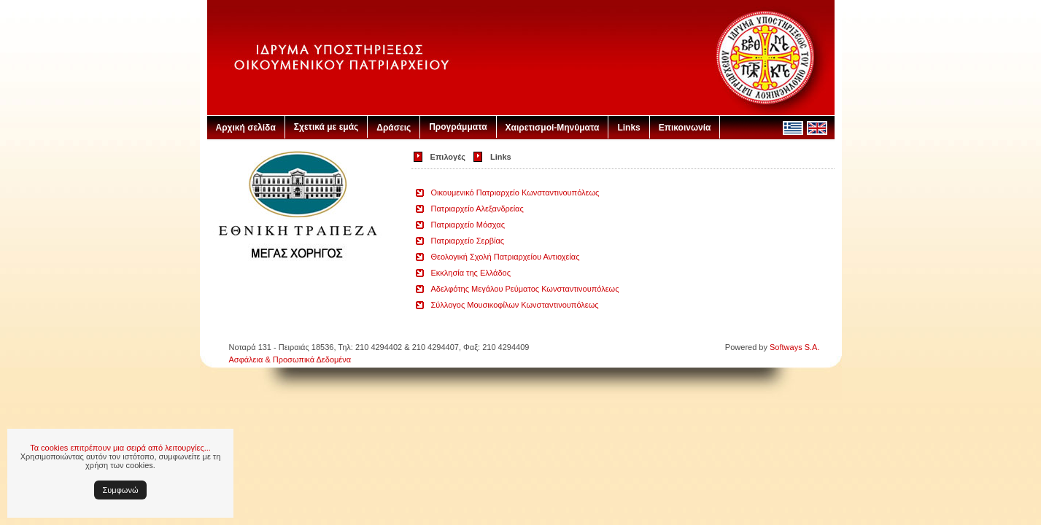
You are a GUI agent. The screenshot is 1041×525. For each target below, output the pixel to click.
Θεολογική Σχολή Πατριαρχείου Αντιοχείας (505, 256)
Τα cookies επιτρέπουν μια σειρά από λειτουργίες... (120, 447)
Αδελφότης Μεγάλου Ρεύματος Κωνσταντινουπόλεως (525, 288)
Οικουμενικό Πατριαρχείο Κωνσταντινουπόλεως (515, 192)
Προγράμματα (458, 127)
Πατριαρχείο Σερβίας (468, 240)
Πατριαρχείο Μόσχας (468, 224)
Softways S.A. (794, 347)
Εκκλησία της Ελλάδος (471, 272)
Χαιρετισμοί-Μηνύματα (553, 127)
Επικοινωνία (685, 127)
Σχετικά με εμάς (326, 127)
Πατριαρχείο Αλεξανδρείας (477, 208)
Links (628, 127)
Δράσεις (393, 127)
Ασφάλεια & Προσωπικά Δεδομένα (290, 359)
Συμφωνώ (121, 490)
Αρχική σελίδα (246, 127)
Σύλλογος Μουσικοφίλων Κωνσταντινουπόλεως (515, 304)
